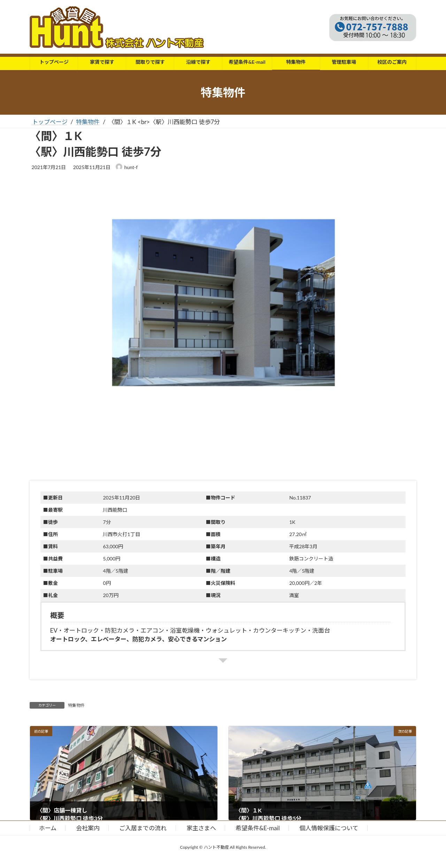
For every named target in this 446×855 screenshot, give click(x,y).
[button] (223, 331)
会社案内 (88, 828)
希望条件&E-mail (258, 828)
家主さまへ (201, 828)
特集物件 (76, 705)
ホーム (47, 828)
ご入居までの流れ (143, 828)
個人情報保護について (328, 828)
